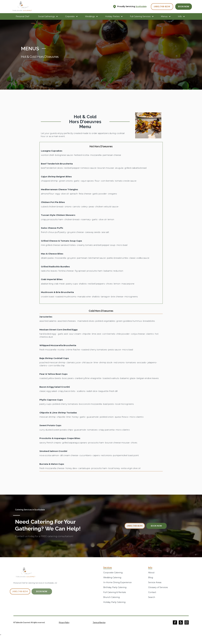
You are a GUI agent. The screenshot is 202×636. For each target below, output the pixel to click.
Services (107, 567)
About (151, 572)
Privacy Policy (64, 622)
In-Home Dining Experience (117, 582)
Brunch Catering (111, 597)
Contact (152, 592)
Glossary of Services (158, 587)
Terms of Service (99, 622)
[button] (48, 16)
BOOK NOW (183, 6)
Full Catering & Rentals (114, 592)
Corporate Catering (113, 572)
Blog (150, 577)
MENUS (30, 48)
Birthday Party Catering (114, 587)
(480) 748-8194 (162, 6)
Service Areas (154, 582)
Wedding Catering (112, 577)
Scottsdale (141, 6)
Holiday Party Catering (114, 602)
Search (151, 597)
